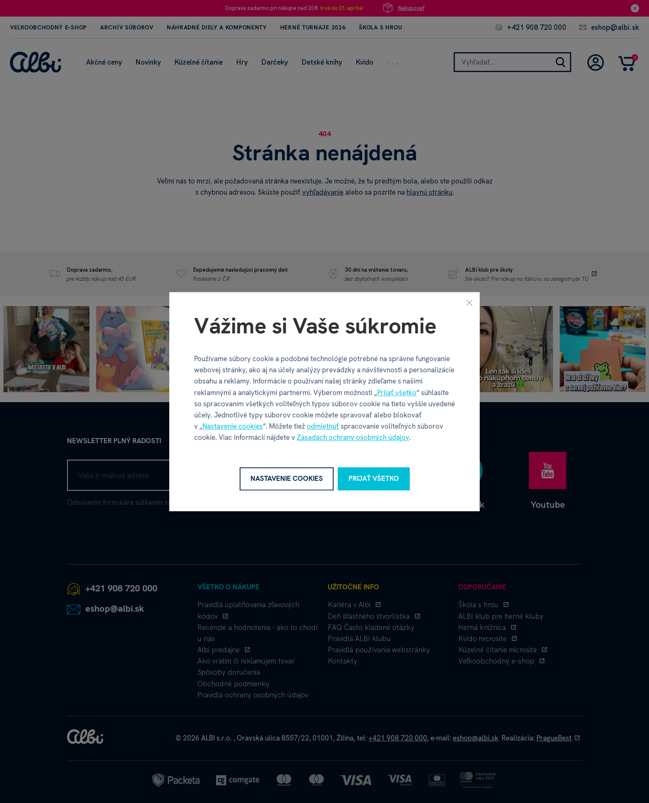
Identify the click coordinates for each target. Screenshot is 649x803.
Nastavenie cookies (232, 426)
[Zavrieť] (469, 302)
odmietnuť (323, 426)
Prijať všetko (396, 392)
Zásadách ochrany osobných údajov (353, 437)
